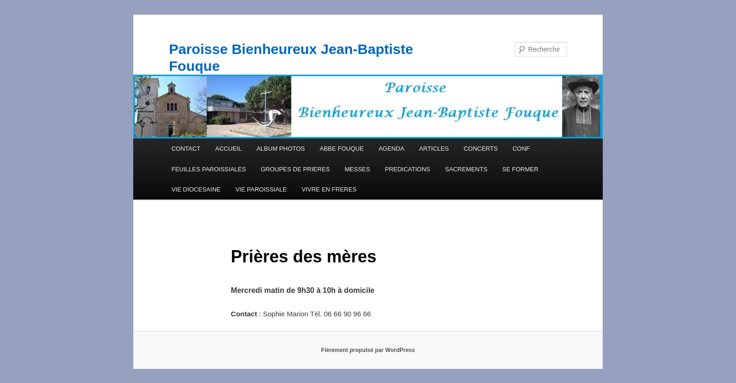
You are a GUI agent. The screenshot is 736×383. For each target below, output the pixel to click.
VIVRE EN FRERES (329, 189)
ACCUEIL (228, 148)
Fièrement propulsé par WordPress (368, 350)
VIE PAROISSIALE (261, 189)
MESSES (357, 169)
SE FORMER (520, 169)
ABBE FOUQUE (342, 148)
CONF (521, 148)
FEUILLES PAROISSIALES (208, 169)
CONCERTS (481, 148)
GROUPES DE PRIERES (295, 169)
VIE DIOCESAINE (196, 189)
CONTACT (185, 148)
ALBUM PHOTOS (280, 148)
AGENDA (391, 148)
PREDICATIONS (407, 169)
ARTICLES (434, 148)
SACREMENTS (466, 169)
